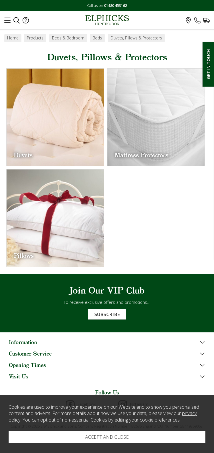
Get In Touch (208, 64)
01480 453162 (115, 5)
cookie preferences (160, 419)
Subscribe (107, 314)
